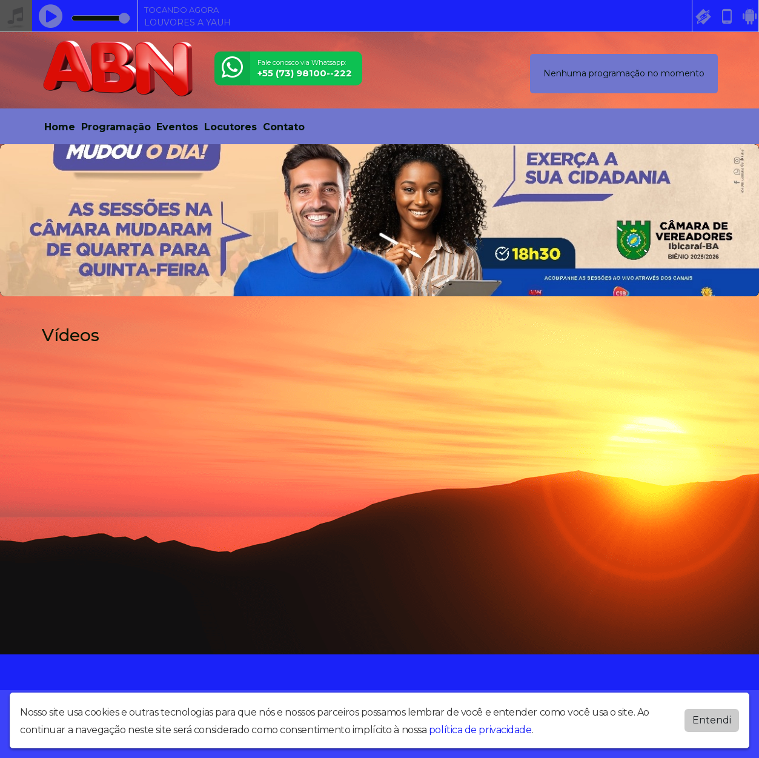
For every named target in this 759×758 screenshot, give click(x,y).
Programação (116, 127)
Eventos (177, 127)
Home (59, 127)
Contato (284, 127)
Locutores (230, 127)
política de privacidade (480, 730)
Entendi (711, 720)
